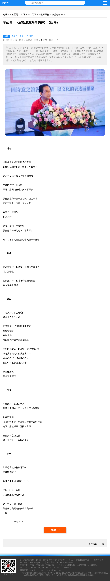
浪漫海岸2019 (58, 14)
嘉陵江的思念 (18, 36)
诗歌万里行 (43, 14)
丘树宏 (30, 36)
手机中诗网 (98, 560)
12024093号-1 (33, 562)
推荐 (6, 36)
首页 (23, 14)
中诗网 (5, 2)
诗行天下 (31, 14)
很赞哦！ (54, 530)
